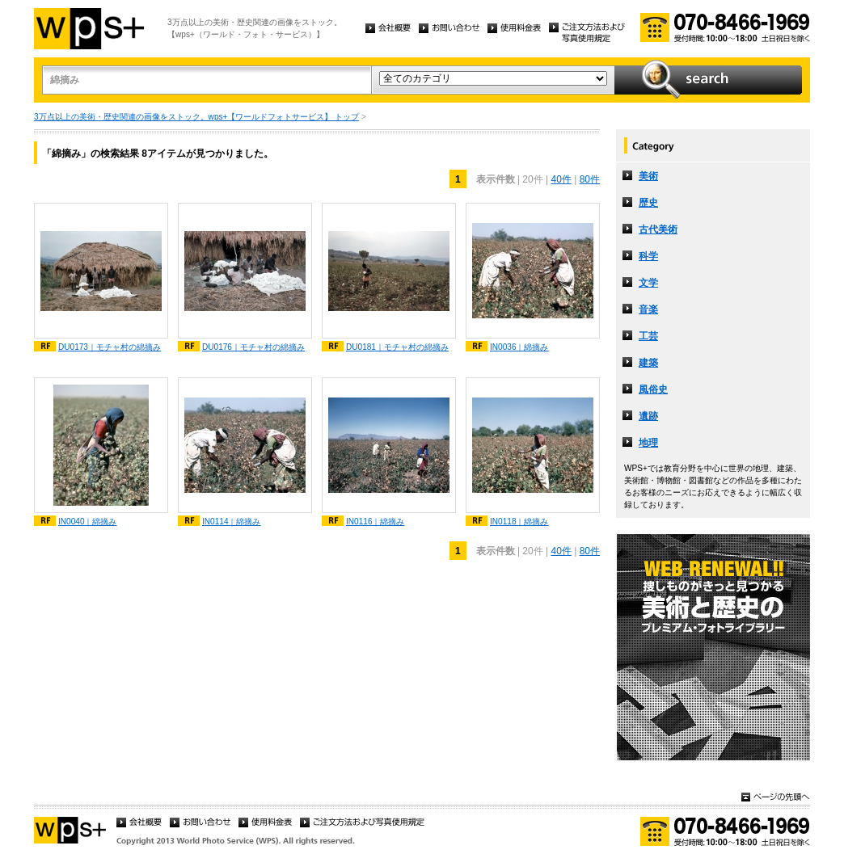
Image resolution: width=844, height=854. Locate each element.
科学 (648, 256)
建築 (648, 362)
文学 (648, 282)
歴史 (648, 202)
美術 (648, 176)
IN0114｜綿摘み (231, 521)
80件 (590, 179)
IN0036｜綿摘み (519, 347)
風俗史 (653, 389)
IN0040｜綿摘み (87, 521)
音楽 (648, 309)
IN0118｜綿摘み (519, 521)
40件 (561, 179)
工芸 (648, 336)
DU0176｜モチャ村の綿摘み (253, 347)
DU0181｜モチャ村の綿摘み (397, 347)
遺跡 (648, 416)
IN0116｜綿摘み (375, 521)
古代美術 (658, 229)
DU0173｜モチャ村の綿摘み (109, 347)
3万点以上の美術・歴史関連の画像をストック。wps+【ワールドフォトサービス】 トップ (196, 116)
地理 (648, 442)
